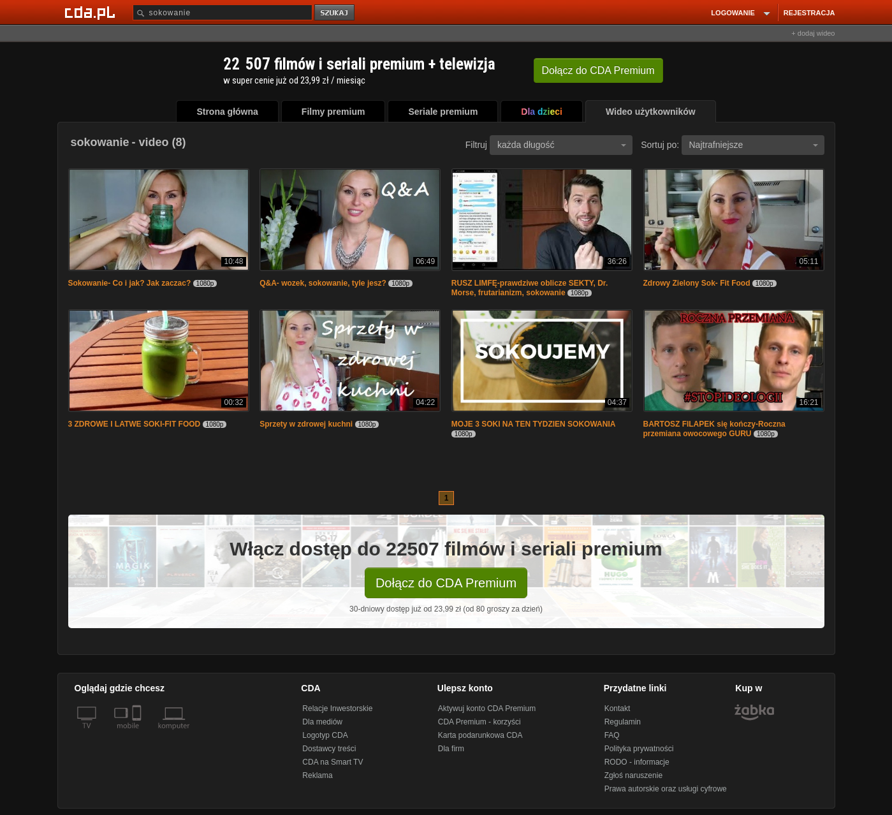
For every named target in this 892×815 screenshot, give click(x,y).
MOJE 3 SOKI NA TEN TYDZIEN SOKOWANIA (533, 424)
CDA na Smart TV (332, 762)
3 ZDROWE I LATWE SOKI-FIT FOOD (134, 424)
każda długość (561, 145)
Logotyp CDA (324, 735)
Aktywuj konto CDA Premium (487, 708)
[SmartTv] (138, 733)
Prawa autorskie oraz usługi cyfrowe (665, 788)
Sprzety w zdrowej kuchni (306, 424)
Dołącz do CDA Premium (446, 583)
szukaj (335, 13)
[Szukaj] (222, 12)
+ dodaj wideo (813, 33)
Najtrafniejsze (753, 145)
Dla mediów (322, 721)
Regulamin (622, 721)
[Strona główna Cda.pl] (91, 12)
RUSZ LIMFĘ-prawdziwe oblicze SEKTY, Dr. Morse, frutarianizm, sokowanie (529, 288)
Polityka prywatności (639, 748)
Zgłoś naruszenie (633, 775)
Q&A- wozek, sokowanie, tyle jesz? (323, 283)
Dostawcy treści (329, 748)
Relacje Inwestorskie (337, 708)
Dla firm (451, 748)
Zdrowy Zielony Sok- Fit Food (696, 283)
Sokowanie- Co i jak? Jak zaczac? (129, 283)
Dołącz (598, 70)
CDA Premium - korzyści (479, 721)
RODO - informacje (636, 762)
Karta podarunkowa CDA (480, 735)
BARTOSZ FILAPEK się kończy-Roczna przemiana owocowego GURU (714, 429)
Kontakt (617, 708)
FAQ (612, 735)
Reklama (317, 775)
